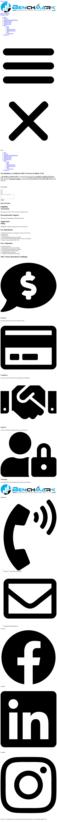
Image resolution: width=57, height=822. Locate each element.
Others (5, 25)
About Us (6, 18)
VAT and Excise (7, 24)
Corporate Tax (10, 33)
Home (5, 17)
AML (8, 26)
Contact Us (6, 34)
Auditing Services (8, 21)
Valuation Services (11, 30)
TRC (8, 28)
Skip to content (4, 1)
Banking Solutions (11, 29)
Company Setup (7, 22)
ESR (8, 32)
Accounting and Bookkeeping (11, 20)
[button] (28, 94)
